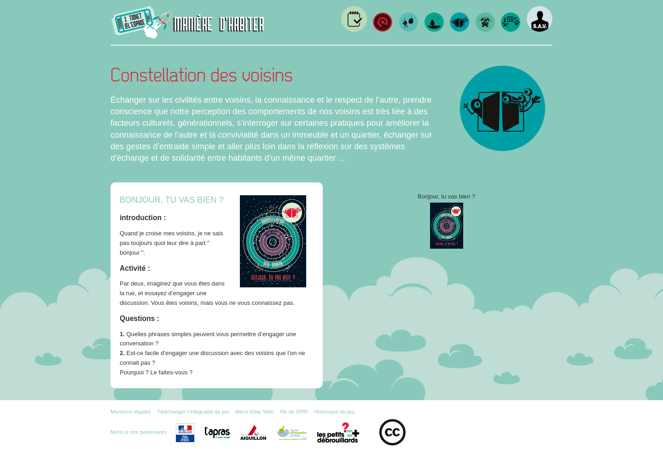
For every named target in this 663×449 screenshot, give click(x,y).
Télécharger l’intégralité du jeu (193, 411)
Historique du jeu (334, 411)
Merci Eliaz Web (254, 411)
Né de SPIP (294, 411)
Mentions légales (130, 411)
